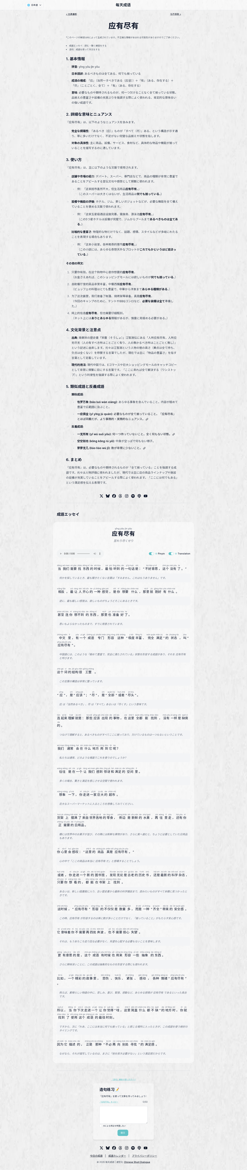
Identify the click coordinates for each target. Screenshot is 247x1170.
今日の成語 (96, 1155)
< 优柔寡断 (71, 14)
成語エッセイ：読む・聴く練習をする (88, 45)
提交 (123, 1132)
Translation (182, 553)
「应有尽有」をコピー (108, 1102)
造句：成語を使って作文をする (84, 49)
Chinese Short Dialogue (137, 1162)
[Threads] (114, 496)
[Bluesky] (108, 496)
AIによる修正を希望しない (114, 1126)
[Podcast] (139, 496)
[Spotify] (133, 496)
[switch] (151, 553)
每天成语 (123, 5)
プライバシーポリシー (144, 1155)
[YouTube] (145, 496)
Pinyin (160, 553)
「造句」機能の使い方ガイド (123, 1079)
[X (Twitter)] (101, 496)
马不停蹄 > (175, 14)
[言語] (34, 5)
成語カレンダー (117, 1155)
